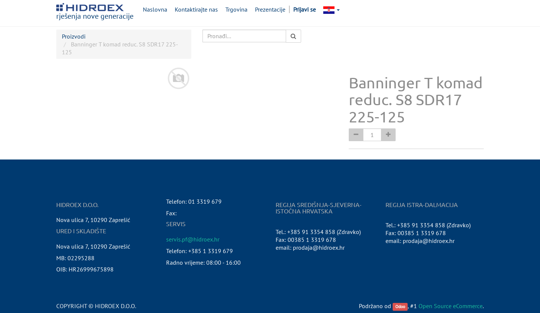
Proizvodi (74, 36)
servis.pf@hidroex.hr (192, 239)
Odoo (400, 306)
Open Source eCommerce (450, 306)
